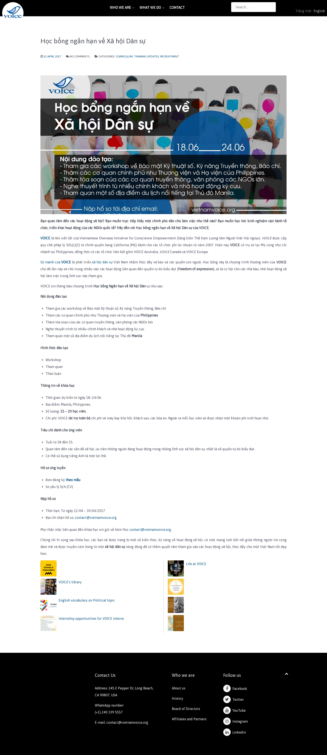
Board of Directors (186, 709)
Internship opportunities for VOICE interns (91, 618)
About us (178, 688)
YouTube (234, 710)
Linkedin (234, 732)
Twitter (233, 699)
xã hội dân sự (102, 262)
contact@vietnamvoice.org (96, 517)
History (177, 698)
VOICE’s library (70, 582)
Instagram (235, 721)
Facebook (235, 688)
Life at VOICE (196, 564)
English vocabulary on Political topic (87, 600)
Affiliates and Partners (189, 719)
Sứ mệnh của (55, 262)
